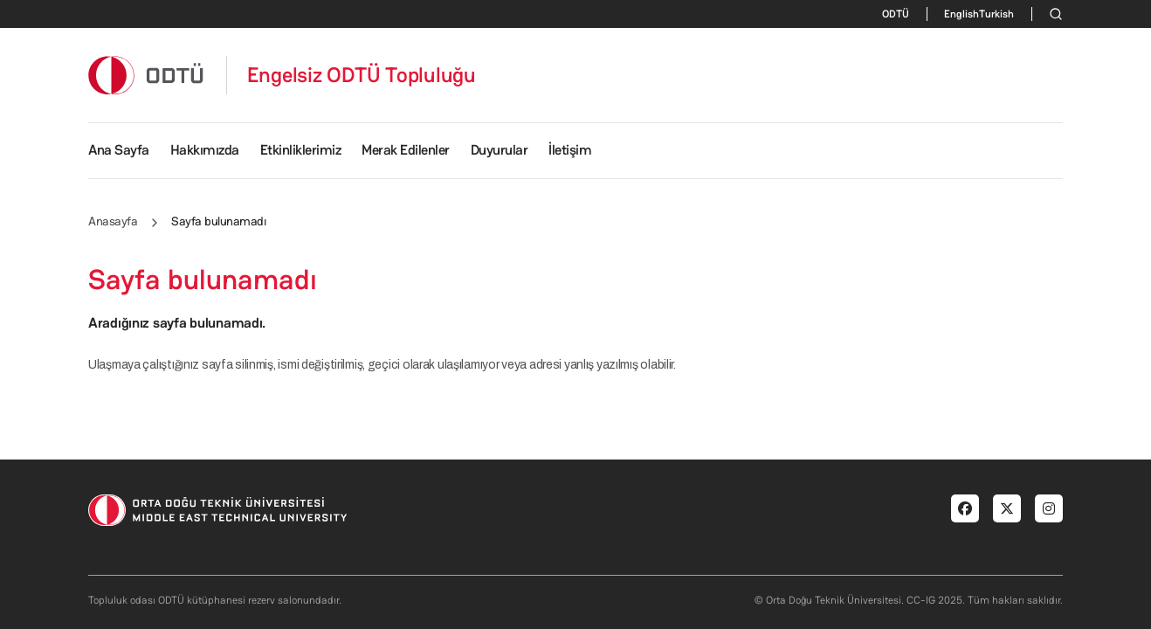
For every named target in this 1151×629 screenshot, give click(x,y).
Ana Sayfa (118, 150)
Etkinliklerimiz (300, 150)
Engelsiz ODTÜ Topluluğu (361, 75)
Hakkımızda (204, 150)
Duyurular (499, 150)
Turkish (996, 14)
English (961, 14)
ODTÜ (895, 14)
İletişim (569, 150)
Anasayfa (112, 221)
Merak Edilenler (406, 150)
